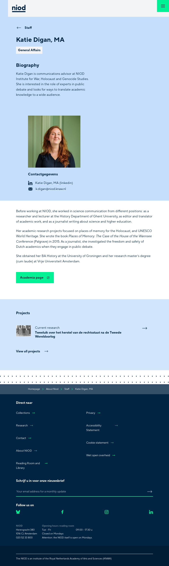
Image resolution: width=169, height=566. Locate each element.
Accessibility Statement (102, 428)
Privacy (93, 413)
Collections (25, 413)
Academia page (35, 277)
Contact (24, 438)
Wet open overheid (101, 455)
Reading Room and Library (32, 466)
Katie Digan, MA (84, 389)
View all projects (32, 351)
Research (24, 425)
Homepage (34, 389)
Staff (24, 27)
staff (66, 389)
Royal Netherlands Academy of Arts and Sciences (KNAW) (80, 558)
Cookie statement (100, 443)
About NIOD (26, 451)
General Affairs (29, 50)
